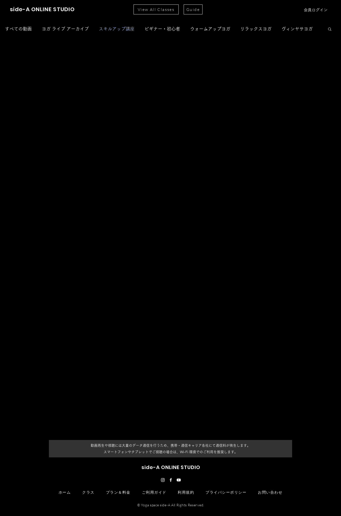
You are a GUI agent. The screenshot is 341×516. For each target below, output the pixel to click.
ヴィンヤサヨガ (297, 29)
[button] (329, 29)
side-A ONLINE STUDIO (42, 9)
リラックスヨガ (256, 29)
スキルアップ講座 (117, 29)
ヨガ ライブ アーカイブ (65, 29)
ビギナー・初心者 (162, 29)
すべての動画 (18, 29)
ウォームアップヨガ (210, 29)
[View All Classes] (156, 9)
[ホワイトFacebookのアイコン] (170, 479)
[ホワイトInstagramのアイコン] (162, 479)
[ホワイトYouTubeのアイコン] (178, 479)
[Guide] (193, 9)
